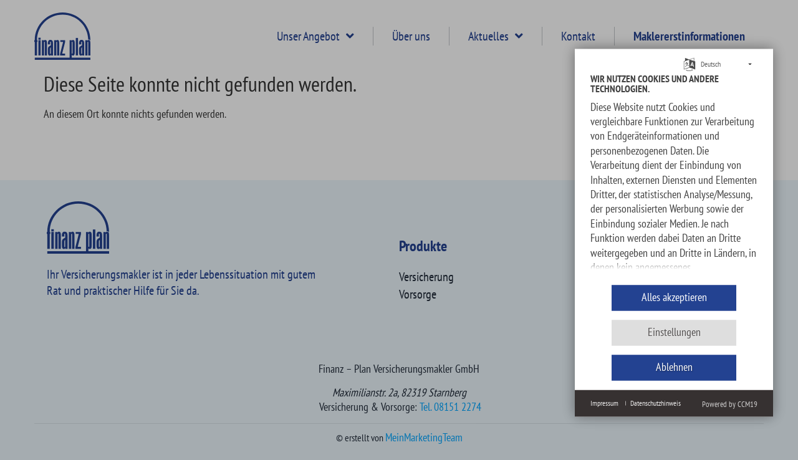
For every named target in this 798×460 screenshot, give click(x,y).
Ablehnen (674, 367)
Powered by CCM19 (729, 404)
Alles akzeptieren (674, 297)
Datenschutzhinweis (655, 403)
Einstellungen (674, 332)
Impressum (604, 403)
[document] (673, 175)
